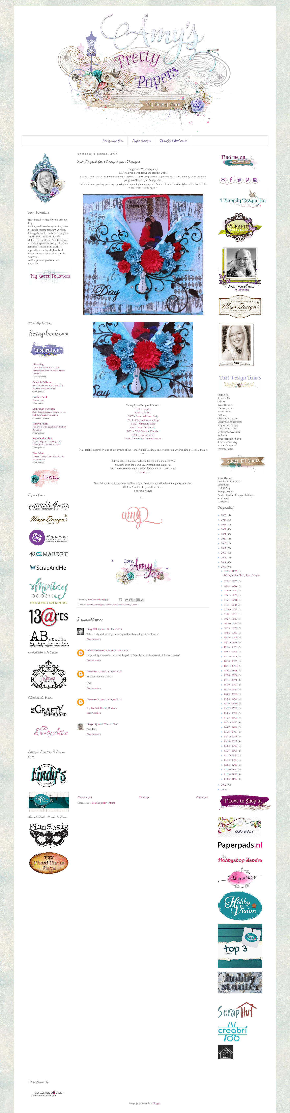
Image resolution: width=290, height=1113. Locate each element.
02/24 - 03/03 (231, 750)
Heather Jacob (40, 397)
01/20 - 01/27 (231, 769)
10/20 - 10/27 (231, 623)
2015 (224, 557)
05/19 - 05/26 (231, 703)
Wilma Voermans (96, 650)
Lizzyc (90, 724)
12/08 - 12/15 (231, 590)
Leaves (134, 604)
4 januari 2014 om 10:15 (110, 629)
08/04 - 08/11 (231, 670)
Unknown (92, 671)
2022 (224, 529)
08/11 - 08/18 (231, 666)
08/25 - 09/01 (231, 656)
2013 (224, 566)
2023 (224, 524)
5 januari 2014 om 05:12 (110, 699)
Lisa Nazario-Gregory (43, 408)
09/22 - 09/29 (231, 642)
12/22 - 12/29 (231, 581)
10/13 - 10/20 (231, 628)
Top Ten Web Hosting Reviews (102, 708)
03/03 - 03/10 (231, 745)
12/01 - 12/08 (231, 595)
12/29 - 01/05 (231, 571)
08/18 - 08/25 (231, 661)
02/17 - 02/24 (231, 755)
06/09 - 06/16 (231, 694)
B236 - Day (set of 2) (143, 434)
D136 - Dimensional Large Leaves (143, 438)
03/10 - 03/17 (231, 741)
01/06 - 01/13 (231, 779)
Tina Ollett (38, 453)
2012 (224, 784)
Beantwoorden (94, 639)
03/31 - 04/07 (231, 731)
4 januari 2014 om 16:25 (110, 671)
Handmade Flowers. (121, 604)
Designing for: (113, 140)
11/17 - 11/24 (231, 604)
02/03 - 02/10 (231, 764)
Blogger (156, 1103)
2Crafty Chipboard (173, 140)
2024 (224, 519)
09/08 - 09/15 (231, 651)
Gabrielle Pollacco (41, 382)
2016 (224, 552)
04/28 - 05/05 (231, 717)
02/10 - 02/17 (231, 760)
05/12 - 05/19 (231, 708)
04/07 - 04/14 (231, 727)
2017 (224, 548)
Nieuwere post (85, 797)
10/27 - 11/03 (231, 618)
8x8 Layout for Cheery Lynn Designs (242, 575)
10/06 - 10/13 (231, 633)
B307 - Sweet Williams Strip (143, 416)
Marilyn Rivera (40, 423)
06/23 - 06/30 (231, 689)
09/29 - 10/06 (231, 637)
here (143, 472)
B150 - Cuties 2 (143, 408)
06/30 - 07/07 (231, 684)
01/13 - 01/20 (231, 774)
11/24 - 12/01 (231, 599)
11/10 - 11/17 (231, 609)
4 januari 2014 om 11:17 (117, 650)
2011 (224, 789)
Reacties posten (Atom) (103, 802)
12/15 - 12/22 (231, 585)
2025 (224, 515)
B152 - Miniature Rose (143, 423)
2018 (224, 543)
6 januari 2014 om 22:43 (106, 724)
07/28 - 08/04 (231, 675)
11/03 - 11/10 (231, 614)
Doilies (108, 604)
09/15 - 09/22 (231, 647)
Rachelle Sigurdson (42, 438)
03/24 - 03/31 (231, 736)
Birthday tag (38, 400)
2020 (224, 538)
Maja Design (141, 140)
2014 (224, 562)
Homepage (144, 797)
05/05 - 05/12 (231, 713)
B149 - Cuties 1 (143, 412)
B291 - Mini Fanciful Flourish (143, 431)
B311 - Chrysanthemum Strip (142, 419)
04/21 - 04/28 (231, 722)
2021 (224, 534)
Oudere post (202, 797)
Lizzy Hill (92, 629)
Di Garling (38, 364)
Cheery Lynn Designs (94, 604)
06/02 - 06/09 (231, 698)
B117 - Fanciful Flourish (143, 427)
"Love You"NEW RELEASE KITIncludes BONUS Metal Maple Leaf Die (48, 370)
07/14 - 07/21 (231, 680)
